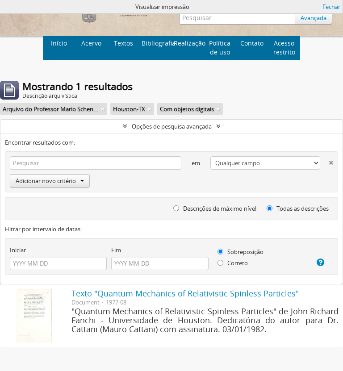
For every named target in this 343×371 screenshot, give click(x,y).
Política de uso (219, 47)
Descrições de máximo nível (214, 208)
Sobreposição (241, 252)
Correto (233, 263)
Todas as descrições (298, 208)
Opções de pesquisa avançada (172, 126)
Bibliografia (157, 43)
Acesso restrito (284, 47)
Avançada (313, 18)
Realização (189, 43)
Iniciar (18, 250)
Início (59, 43)
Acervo (91, 43)
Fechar (331, 7)
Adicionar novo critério (50, 181)
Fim (116, 250)
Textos (123, 43)
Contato (252, 43)
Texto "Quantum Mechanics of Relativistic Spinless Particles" (185, 293)
